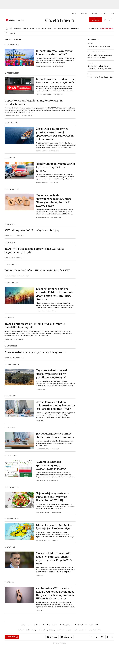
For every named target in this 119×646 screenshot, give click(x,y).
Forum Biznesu (82, 630)
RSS (97, 625)
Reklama (37, 625)
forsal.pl (94, 13)
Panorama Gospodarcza (95, 630)
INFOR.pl (34, 630)
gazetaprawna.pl (51, 630)
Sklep (112, 13)
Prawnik (90, 63)
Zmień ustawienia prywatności (84, 625)
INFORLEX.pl (42, 630)
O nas (30, 625)
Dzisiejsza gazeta (16, 20)
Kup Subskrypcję (95, 19)
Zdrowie (90, 74)
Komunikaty (46, 625)
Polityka (90, 43)
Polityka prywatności (66, 625)
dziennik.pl (84, 13)
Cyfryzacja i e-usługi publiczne (97, 52)
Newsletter (69, 630)
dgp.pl (74, 13)
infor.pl (104, 13)
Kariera (55, 625)
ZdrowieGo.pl (60, 630)
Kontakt (23, 625)
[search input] (61, 33)
